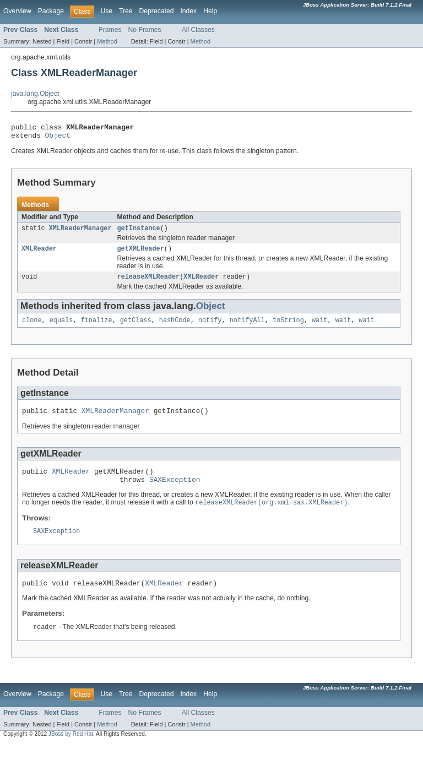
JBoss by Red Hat (70, 750)
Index (188, 11)
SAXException (174, 492)
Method (107, 41)
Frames (110, 30)
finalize (96, 327)
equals (61, 327)
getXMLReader (140, 253)
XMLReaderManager (80, 232)
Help (210, 11)
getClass (135, 327)
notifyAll (247, 327)
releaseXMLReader (148, 283)
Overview (17, 11)
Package (51, 11)
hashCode (175, 327)
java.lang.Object (35, 93)
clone (32, 327)
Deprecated (156, 11)
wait (319, 327)
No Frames (144, 30)
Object (57, 138)
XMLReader (39, 253)
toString (288, 327)
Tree (126, 11)
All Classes (198, 30)
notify (210, 327)
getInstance (138, 232)
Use (106, 11)
